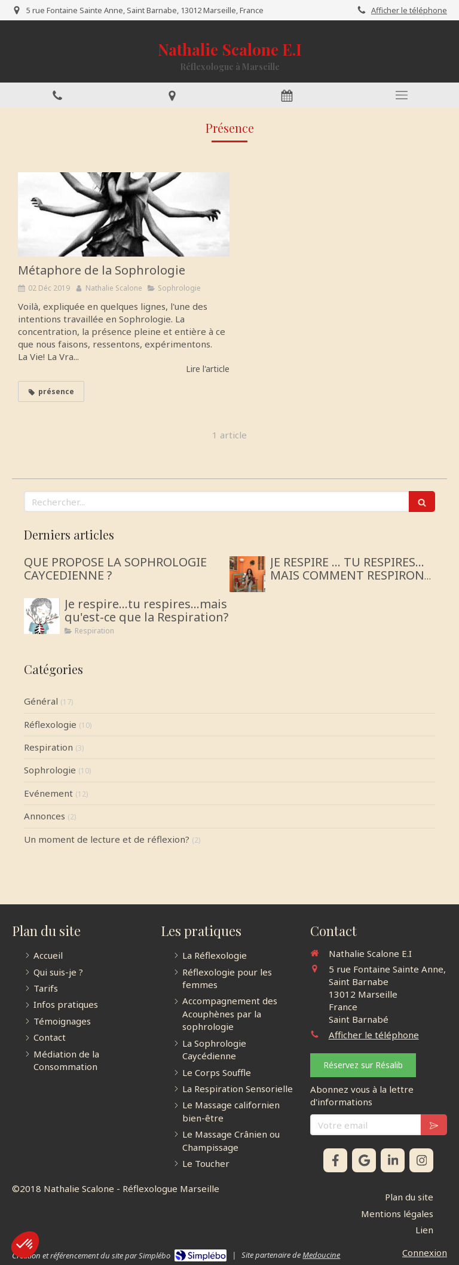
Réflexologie (50, 724)
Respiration (48, 747)
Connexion (424, 1252)
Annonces (44, 816)
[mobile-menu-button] (401, 95)
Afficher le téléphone (409, 10)
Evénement (48, 793)
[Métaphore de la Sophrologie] (124, 214)
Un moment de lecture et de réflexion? (106, 839)
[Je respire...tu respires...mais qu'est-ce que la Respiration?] (42, 616)
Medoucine (321, 1254)
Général (41, 701)
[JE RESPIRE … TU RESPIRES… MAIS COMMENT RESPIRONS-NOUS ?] (247, 574)
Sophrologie (50, 770)
